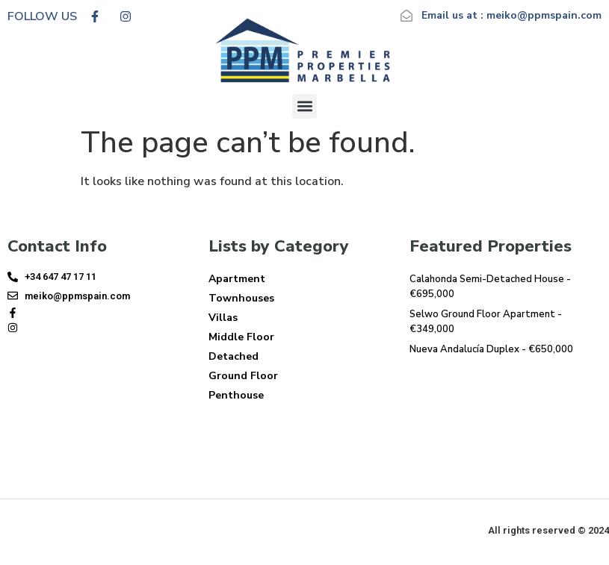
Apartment (236, 279)
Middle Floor (241, 337)
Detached (233, 356)
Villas (223, 317)
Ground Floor (243, 376)
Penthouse (236, 395)
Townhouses (241, 298)
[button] (304, 106)
